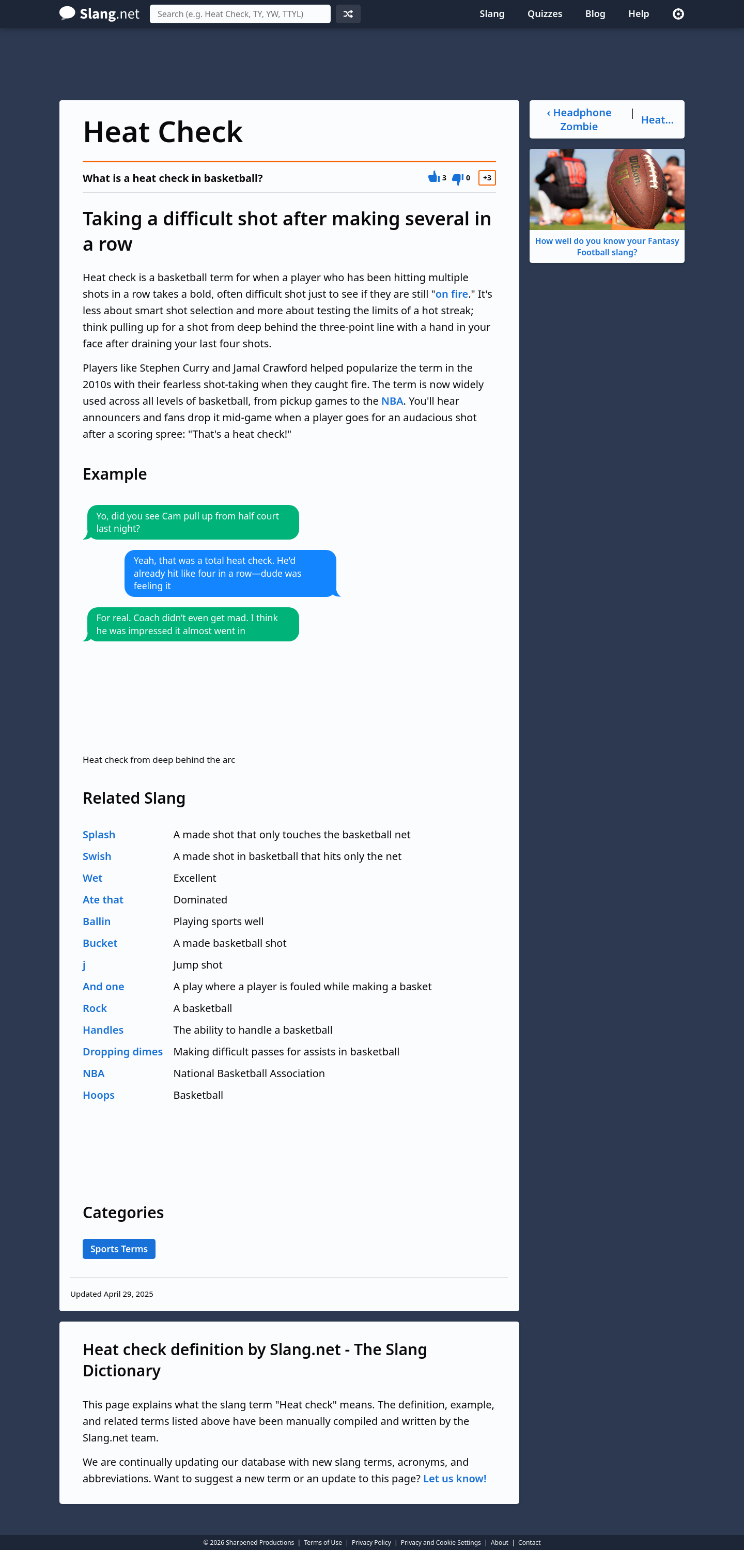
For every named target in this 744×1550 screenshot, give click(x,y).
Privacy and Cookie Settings (441, 1542)
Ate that (103, 900)
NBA (392, 401)
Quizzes (545, 13)
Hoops (99, 1095)
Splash (99, 834)
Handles (103, 1030)
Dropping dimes (123, 1051)
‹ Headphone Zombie (579, 119)
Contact (529, 1542)
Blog (595, 13)
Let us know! (454, 1478)
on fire (452, 294)
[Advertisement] (372, 64)
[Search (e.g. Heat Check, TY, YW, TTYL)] (240, 14)
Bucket (100, 943)
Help (638, 13)
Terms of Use (323, 1542)
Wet (92, 878)
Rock (95, 1008)
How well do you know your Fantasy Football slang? (607, 203)
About (499, 1542)
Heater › (659, 120)
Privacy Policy (371, 1542)
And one (104, 986)
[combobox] (240, 14)
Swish (97, 856)
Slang (492, 13)
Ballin (97, 921)
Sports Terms (119, 1248)
